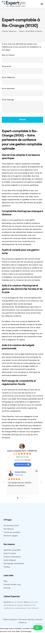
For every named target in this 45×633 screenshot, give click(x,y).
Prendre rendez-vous (12, 585)
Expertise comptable (12, 550)
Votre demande (22, 92)
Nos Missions (9, 529)
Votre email (22, 70)
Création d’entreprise (12, 557)
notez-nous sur (22, 464)
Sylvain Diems (20, 472)
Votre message (22, 106)
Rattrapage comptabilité (14, 564)
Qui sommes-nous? (11, 526)
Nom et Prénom (22, 59)
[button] (38, 627)
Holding (7, 567)
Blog (5, 581)
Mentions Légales (11, 536)
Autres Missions (10, 560)
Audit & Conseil (10, 553)
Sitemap (7, 588)
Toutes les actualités (12, 532)
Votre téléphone (22, 81)
